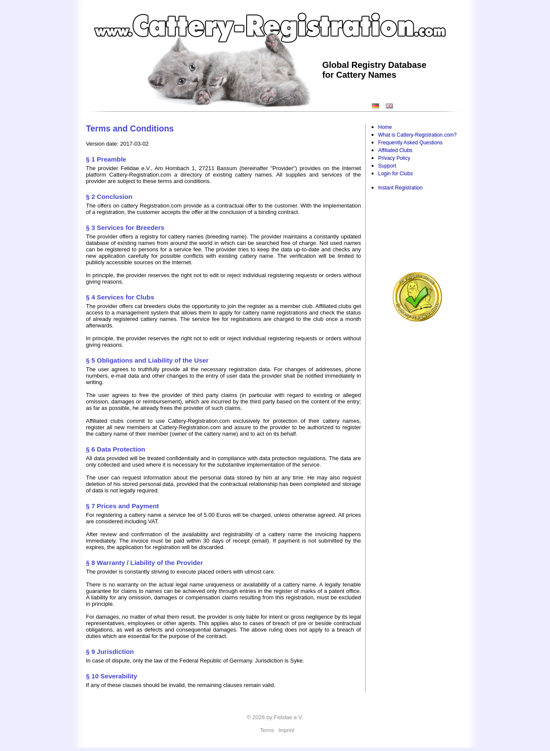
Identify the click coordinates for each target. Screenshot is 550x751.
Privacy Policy (394, 158)
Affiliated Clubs (395, 150)
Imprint (286, 730)
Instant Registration (400, 188)
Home (385, 127)
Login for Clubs (395, 174)
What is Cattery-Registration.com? (417, 135)
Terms (267, 730)
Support (387, 166)
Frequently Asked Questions (410, 143)
